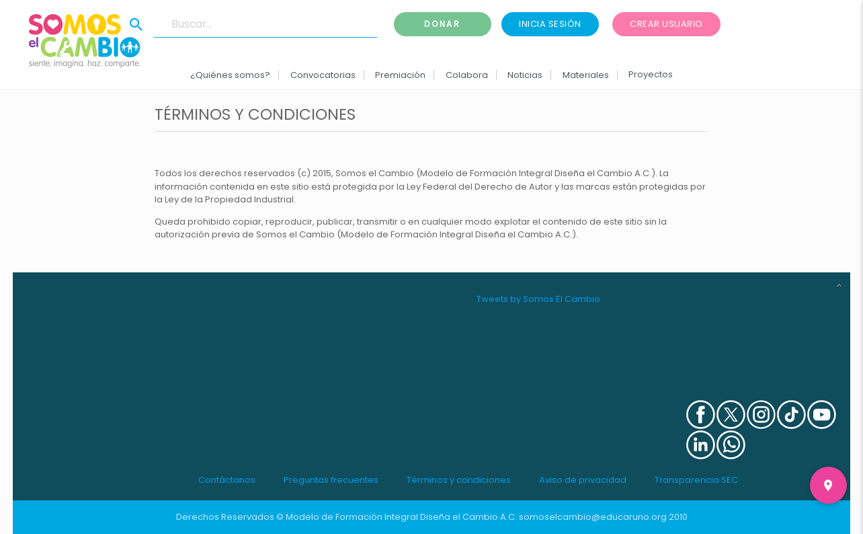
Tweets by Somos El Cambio (538, 299)
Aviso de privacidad (582, 479)
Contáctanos (226, 479)
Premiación (400, 75)
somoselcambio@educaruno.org (593, 516)
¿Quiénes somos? (230, 75)
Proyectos (650, 74)
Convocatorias (323, 75)
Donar (443, 24)
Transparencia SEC (696, 479)
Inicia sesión (550, 23)
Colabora (467, 75)
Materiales (585, 75)
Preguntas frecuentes (331, 479)
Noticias (524, 75)
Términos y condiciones (459, 479)
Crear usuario (666, 23)
